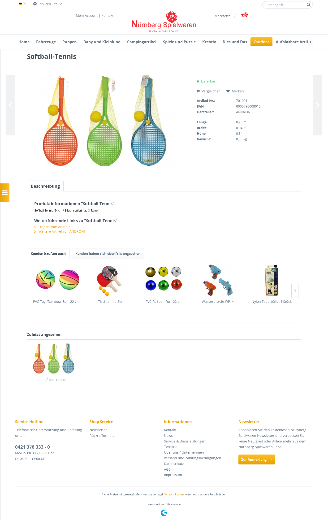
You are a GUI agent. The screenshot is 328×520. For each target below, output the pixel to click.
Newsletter (98, 430)
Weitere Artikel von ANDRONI (59, 231)
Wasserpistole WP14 (218, 301)
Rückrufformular (103, 435)
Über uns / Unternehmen (184, 452)
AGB (167, 469)
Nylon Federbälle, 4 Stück (272, 301)
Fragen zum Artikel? (52, 227)
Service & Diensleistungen (184, 441)
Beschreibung (45, 186)
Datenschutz (174, 463)
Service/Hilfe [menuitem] (45, 4)
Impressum (173, 474)
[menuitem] (287, 5)
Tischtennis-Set (110, 301)
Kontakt (107, 15)
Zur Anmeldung (256, 459)
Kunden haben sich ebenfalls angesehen (107, 253)
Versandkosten (174, 494)
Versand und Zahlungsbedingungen (192, 458)
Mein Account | (88, 15)
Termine (170, 446)
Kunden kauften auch (48, 253)
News (168, 435)
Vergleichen (208, 91)
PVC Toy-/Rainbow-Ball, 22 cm (56, 301)
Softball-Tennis (54, 379)
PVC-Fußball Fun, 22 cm (164, 301)
